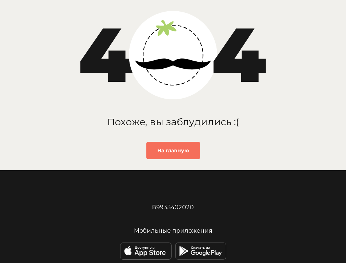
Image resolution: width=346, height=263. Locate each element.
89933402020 (173, 207)
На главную (173, 150)
